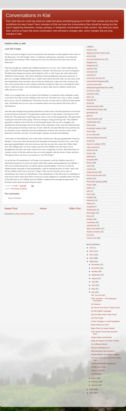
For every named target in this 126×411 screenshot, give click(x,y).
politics (89, 188)
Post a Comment (14, 198)
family (89, 103)
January (94, 385)
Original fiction (92, 172)
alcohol (89, 56)
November (95, 268)
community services (94, 78)
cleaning (90, 75)
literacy (89, 163)
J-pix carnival (92, 147)
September (96, 275)
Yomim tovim (92, 238)
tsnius (89, 216)
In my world (91, 135)
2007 (91, 393)
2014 (91, 248)
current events (92, 84)
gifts (88, 116)
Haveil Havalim (92, 119)
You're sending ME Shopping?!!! (103, 364)
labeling (90, 156)
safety (89, 203)
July (93, 282)
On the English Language (101, 311)
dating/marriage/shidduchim (97, 88)
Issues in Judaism (94, 144)
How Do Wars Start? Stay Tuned (104, 315)
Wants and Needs (94, 229)
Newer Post (11, 208)
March (94, 378)
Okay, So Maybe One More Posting (105, 341)
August (94, 278)
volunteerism (92, 225)
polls (88, 191)
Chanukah (91, 72)
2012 (91, 251)
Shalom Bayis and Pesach (101, 337)
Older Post (75, 208)
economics (91, 91)
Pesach (90, 185)
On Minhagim (96, 374)
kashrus (90, 153)
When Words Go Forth (100, 325)
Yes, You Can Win (98, 295)
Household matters (94, 128)
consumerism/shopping (96, 81)
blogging (90, 62)
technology (91, 213)
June (93, 285)
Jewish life (91, 150)
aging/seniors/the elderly (96, 53)
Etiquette (90, 100)
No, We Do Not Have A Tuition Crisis (105, 308)
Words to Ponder (93, 232)
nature (89, 166)
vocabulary (91, 222)
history (89, 125)
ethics (89, 97)
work (88, 235)
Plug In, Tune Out (98, 370)
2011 (91, 255)
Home (43, 208)
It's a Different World (99, 344)
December (95, 264)
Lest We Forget (97, 318)
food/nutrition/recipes (95, 109)
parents (90, 178)
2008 (91, 389)
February (95, 382)
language (90, 160)
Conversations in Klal (28, 15)
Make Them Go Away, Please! (103, 328)
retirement (91, 200)
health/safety (92, 122)
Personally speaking (19, 189)
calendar (90, 69)
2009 (91, 261)
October (94, 271)
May (93, 289)
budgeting (90, 66)
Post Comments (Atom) (24, 214)
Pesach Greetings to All (100, 348)
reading (90, 197)
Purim (89, 194)
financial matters (93, 106)
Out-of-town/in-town (94, 175)
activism (90, 50)
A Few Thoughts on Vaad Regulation (105, 321)
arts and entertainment (95, 59)
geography (91, 113)
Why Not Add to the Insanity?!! (103, 351)
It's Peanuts (95, 304)
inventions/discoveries (95, 138)
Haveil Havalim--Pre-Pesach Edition (105, 354)
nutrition (90, 169)
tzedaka (90, 219)
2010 (91, 258)
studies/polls (91, 210)
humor (89, 131)
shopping (90, 207)
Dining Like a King (98, 367)
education (90, 94)
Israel (89, 141)
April (93, 292)
